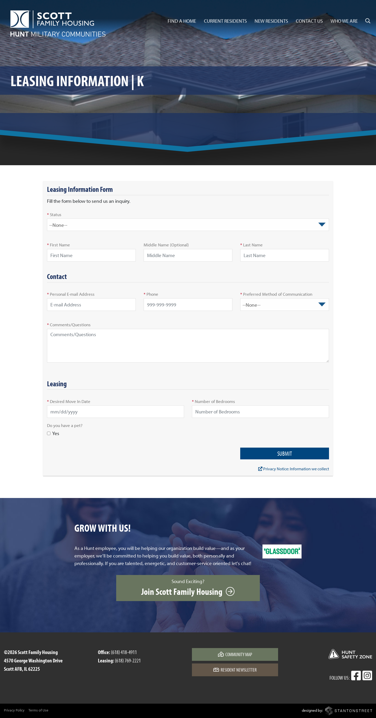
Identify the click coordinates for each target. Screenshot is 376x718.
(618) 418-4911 (124, 652)
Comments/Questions (69, 324)
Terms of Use (38, 710)
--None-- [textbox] (58, 225)
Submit (284, 453)
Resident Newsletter (235, 670)
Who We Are (344, 21)
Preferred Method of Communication (276, 294)
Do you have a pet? (65, 425)
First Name (58, 244)
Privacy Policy (14, 710)
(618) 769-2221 (128, 660)
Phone (151, 294)
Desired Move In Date (68, 401)
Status (54, 214)
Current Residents (225, 21)
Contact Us (309, 21)
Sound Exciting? (188, 587)
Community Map (235, 654)
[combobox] (188, 224)
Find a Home (182, 21)
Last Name (251, 244)
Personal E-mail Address (71, 294)
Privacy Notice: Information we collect (293, 468)
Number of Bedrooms (213, 401)
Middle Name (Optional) (166, 244)
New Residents (271, 21)
